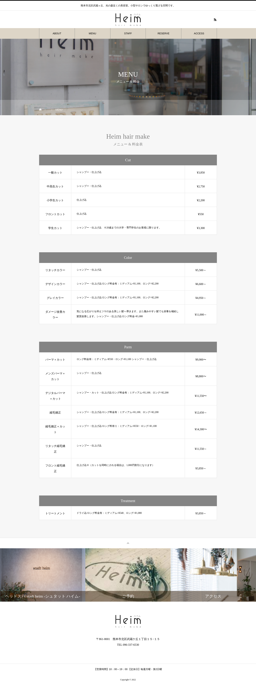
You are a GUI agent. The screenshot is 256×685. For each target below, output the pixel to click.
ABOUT (57, 33)
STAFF (128, 33)
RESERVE (163, 33)
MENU (92, 33)
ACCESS (199, 33)
